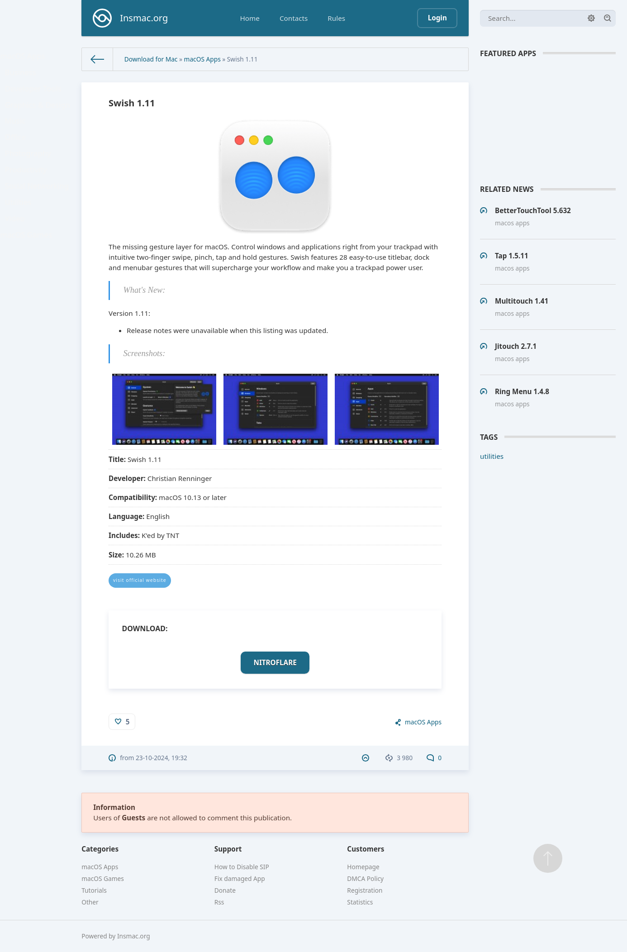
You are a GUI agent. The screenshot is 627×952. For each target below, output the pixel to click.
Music (18, 136)
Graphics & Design (39, 116)
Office (18, 155)
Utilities (21, 233)
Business (23, 77)
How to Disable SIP (241, 866)
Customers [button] (365, 848)
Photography (30, 175)
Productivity (28, 194)
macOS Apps (25, 57)
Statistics (360, 902)
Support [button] (228, 848)
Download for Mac (151, 59)
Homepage (363, 866)
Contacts (294, 18)
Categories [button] (100, 848)
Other (90, 902)
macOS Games (28, 273)
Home (250, 18)
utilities (492, 456)
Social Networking (38, 214)
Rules (336, 18)
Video (18, 253)
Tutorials (94, 890)
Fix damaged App (239, 878)
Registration (364, 890)
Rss (219, 902)
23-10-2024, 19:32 (161, 757)
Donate (225, 890)
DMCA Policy (365, 878)
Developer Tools (35, 96)
